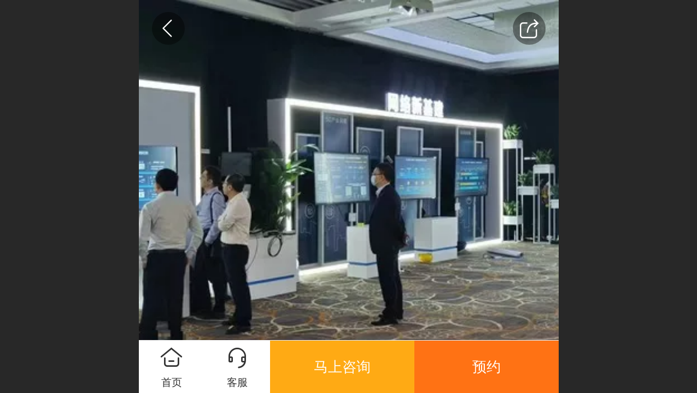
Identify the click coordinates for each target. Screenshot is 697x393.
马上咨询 (342, 367)
